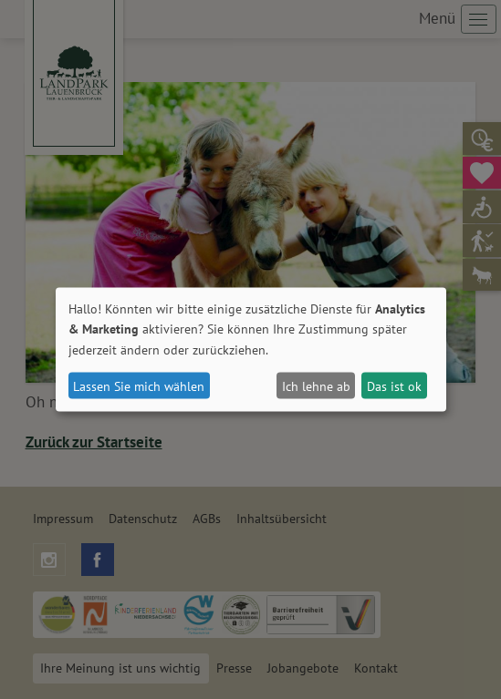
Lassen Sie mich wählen (138, 385)
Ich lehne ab (316, 385)
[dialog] (251, 349)
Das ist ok (394, 385)
